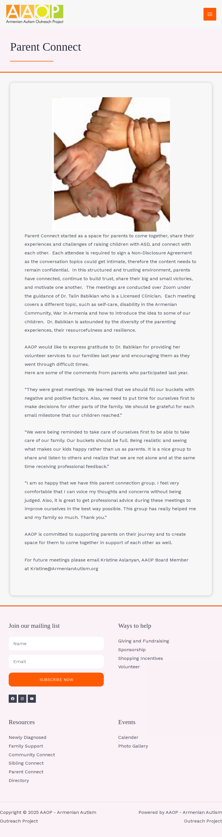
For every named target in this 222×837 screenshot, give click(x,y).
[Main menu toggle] (210, 14)
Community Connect (32, 754)
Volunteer (129, 666)
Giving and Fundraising (143, 641)
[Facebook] (13, 699)
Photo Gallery (133, 746)
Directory (19, 780)
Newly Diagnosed (28, 737)
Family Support (26, 746)
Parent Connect (26, 771)
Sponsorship (132, 649)
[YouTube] (32, 699)
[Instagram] (22, 699)
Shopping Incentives (140, 658)
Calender (128, 737)
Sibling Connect (26, 763)
